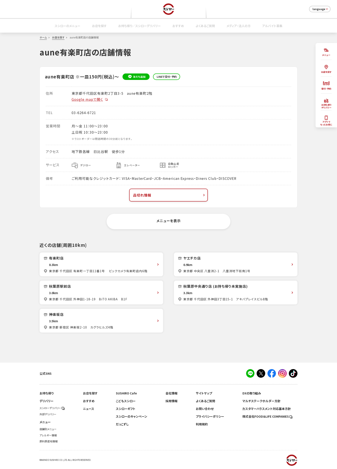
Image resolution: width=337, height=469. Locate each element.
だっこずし (122, 424)
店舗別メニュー (48, 429)
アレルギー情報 (48, 435)
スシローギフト (125, 408)
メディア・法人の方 (239, 25)
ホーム (43, 37)
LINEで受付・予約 (167, 77)
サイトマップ (204, 393)
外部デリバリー (48, 414)
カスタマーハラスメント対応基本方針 (266, 408)
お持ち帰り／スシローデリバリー (139, 25)
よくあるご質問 (205, 25)
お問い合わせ (205, 408)
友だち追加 (136, 76)
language (320, 9)
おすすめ (178, 25)
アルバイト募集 (272, 25)
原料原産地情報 (49, 441)
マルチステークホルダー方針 (261, 401)
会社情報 (171, 393)
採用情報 (171, 401)
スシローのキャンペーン (131, 416)
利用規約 (202, 424)
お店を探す (99, 25)
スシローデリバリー (52, 408)
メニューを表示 (168, 220)
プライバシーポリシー (210, 416)
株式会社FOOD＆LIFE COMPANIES (267, 416)
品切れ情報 (169, 195)
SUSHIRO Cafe (126, 393)
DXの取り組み (251, 393)
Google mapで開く (90, 99)
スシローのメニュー (67, 25)
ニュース (88, 408)
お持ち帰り (47, 393)
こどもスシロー (126, 401)
